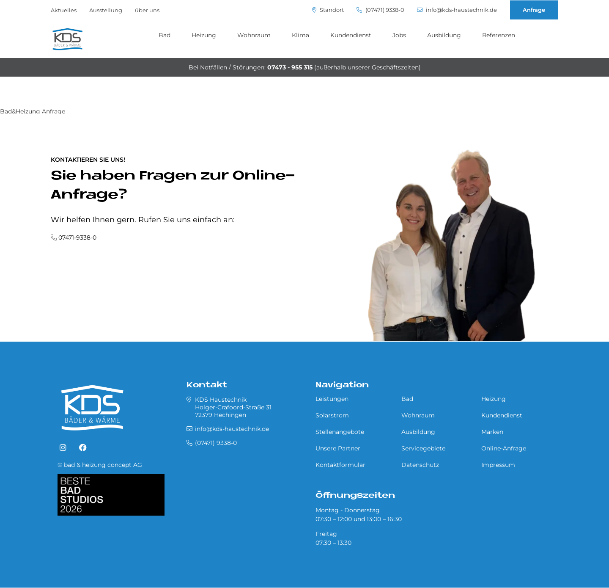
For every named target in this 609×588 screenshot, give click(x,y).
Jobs (399, 35)
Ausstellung (105, 10)
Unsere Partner (337, 448)
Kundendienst (350, 35)
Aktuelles (64, 10)
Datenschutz (420, 465)
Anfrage (534, 9)
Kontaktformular (340, 465)
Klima (300, 35)
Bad (164, 35)
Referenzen (498, 35)
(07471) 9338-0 (380, 10)
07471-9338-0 (77, 237)
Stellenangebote (339, 432)
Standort (328, 10)
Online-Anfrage (503, 448)
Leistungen (331, 399)
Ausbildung (444, 35)
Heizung (204, 35)
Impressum (498, 465)
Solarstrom (332, 415)
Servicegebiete (423, 448)
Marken (492, 432)
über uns (147, 10)
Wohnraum (254, 35)
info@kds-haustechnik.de (457, 10)
